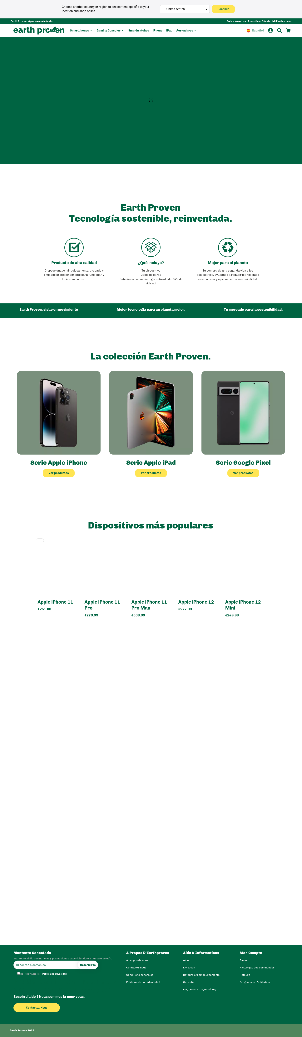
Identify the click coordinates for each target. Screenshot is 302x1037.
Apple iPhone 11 (55, 602)
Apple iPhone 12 (196, 602)
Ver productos (59, 473)
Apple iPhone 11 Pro (102, 605)
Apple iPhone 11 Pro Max (149, 605)
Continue (223, 9)
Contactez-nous (39, 1007)
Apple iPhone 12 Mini (243, 605)
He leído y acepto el (42, 974)
